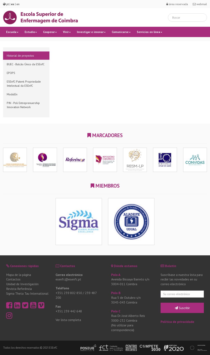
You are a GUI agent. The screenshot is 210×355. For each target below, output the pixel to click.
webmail (200, 4)
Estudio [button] (31, 32)
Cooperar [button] (50, 32)
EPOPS (11, 73)
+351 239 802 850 (69, 293)
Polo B (116, 293)
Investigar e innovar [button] (91, 32)
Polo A (115, 275)
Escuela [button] (12, 32)
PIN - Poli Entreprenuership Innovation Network (23, 105)
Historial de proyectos (20, 55)
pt (7, 4)
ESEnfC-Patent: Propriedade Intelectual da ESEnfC (24, 84)
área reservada (177, 4)
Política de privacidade (177, 322)
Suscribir (182, 308)
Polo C (115, 311)
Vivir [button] (67, 32)
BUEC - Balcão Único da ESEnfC (26, 64)
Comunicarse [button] (121, 32)
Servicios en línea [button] (149, 32)
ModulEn (12, 94)
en (17, 4)
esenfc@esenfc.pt (68, 279)
